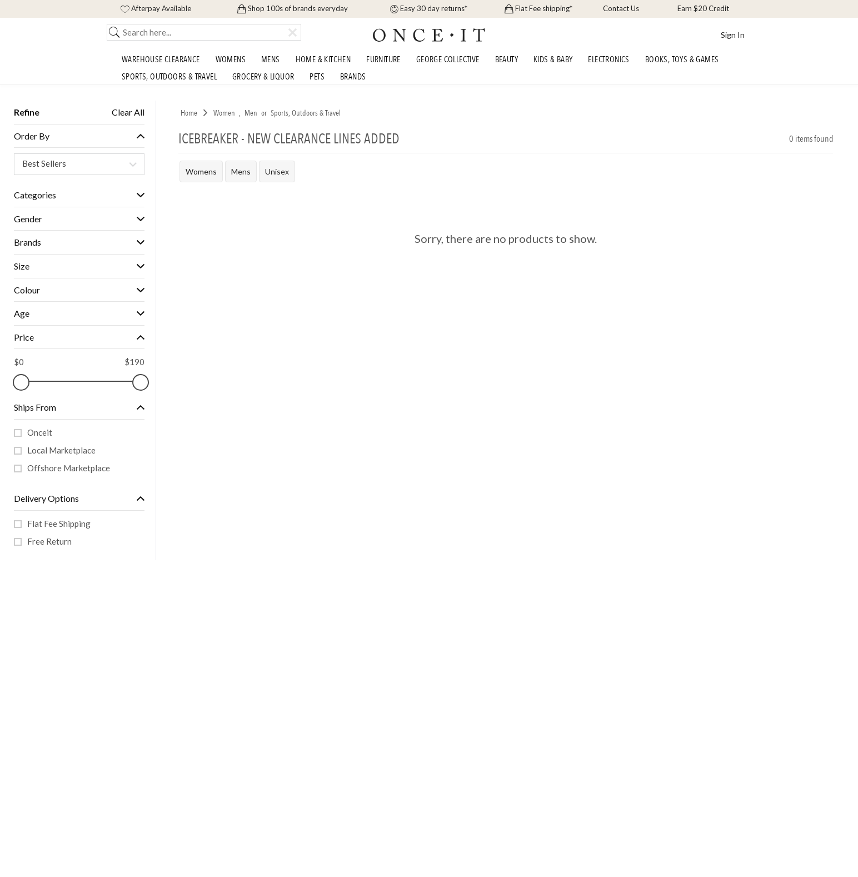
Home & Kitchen (323, 60)
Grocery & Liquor (263, 77)
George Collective (448, 60)
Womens (231, 60)
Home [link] (189, 113)
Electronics (608, 60)
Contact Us (620, 8)
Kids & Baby (552, 60)
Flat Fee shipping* (538, 8)
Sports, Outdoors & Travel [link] (306, 113)
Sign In (733, 35)
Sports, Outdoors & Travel (169, 77)
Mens (270, 60)
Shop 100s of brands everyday (292, 8)
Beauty (506, 60)
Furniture (383, 60)
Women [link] (224, 113)
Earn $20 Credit (702, 8)
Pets (317, 77)
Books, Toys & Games (682, 60)
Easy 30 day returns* (428, 8)
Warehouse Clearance (161, 60)
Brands (353, 77)
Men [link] (251, 113)
